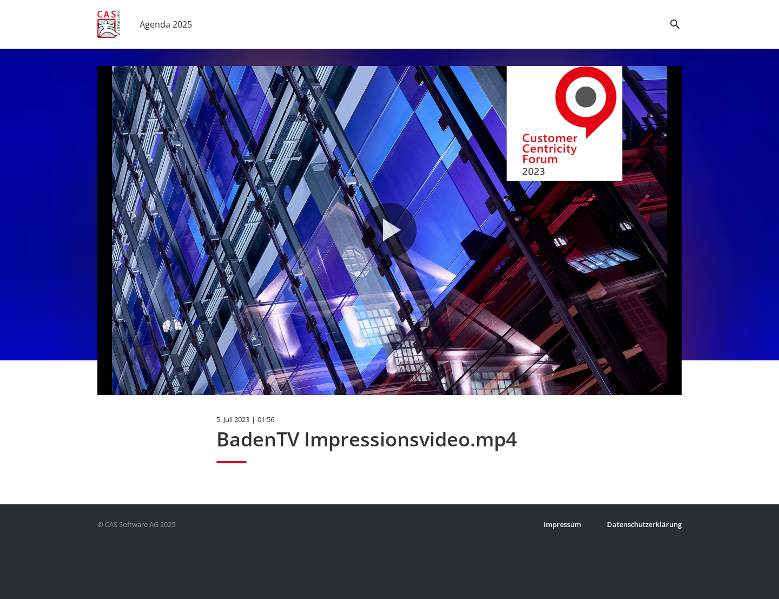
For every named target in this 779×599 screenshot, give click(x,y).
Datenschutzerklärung (644, 524)
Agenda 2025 (166, 24)
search (675, 24)
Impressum (562, 524)
